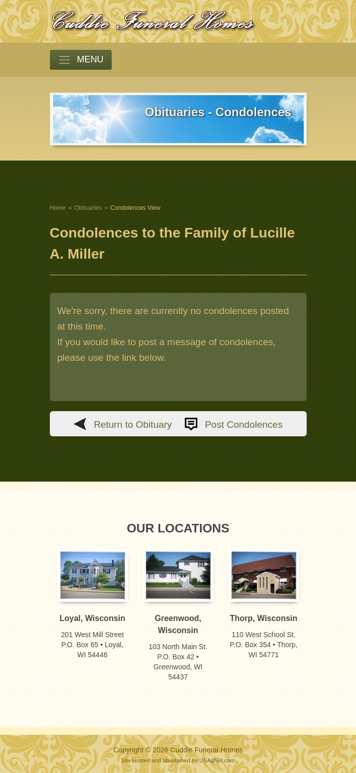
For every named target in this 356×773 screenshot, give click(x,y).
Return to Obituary (133, 424)
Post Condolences (243, 424)
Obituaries (88, 207)
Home (58, 207)
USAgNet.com (217, 760)
